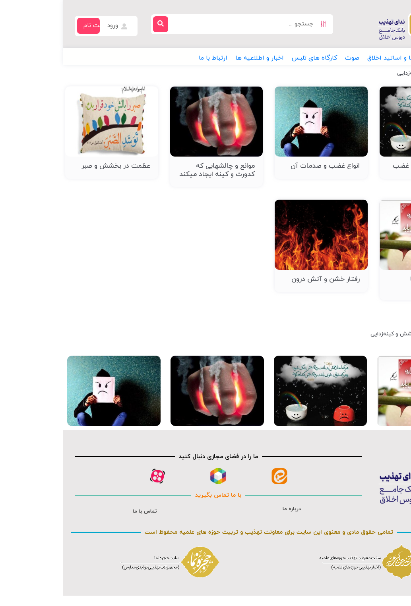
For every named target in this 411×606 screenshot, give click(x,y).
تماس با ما (82, 511)
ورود (54, 25)
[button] (383, 58)
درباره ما (228, 509)
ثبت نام (30, 25)
